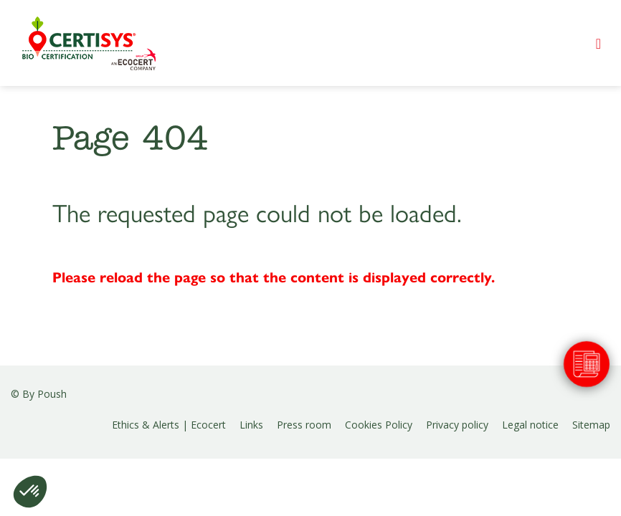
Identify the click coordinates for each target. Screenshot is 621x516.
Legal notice (530, 424)
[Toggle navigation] (598, 43)
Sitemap (591, 424)
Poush (52, 394)
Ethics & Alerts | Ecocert (169, 424)
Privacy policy (457, 424)
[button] (30, 491)
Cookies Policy (378, 424)
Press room (304, 424)
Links (251, 424)
